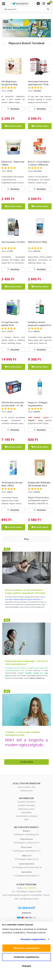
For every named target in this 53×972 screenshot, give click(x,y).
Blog (7, 549)
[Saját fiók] (43, 3)
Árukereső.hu (26, 913)
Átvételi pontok (26, 791)
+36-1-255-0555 (30, 888)
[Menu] (38, 4)
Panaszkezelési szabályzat (26, 816)
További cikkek (26, 762)
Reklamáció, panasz (26, 809)
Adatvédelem (26, 812)
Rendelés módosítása (26, 802)
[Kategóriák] (3, 3)
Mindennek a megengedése (26, 948)
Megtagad (26, 966)
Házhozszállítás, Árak (26, 787)
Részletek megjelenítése (33, 939)
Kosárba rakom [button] (13, 126)
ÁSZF (26, 820)
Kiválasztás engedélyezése (26, 957)
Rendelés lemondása (26, 805)
